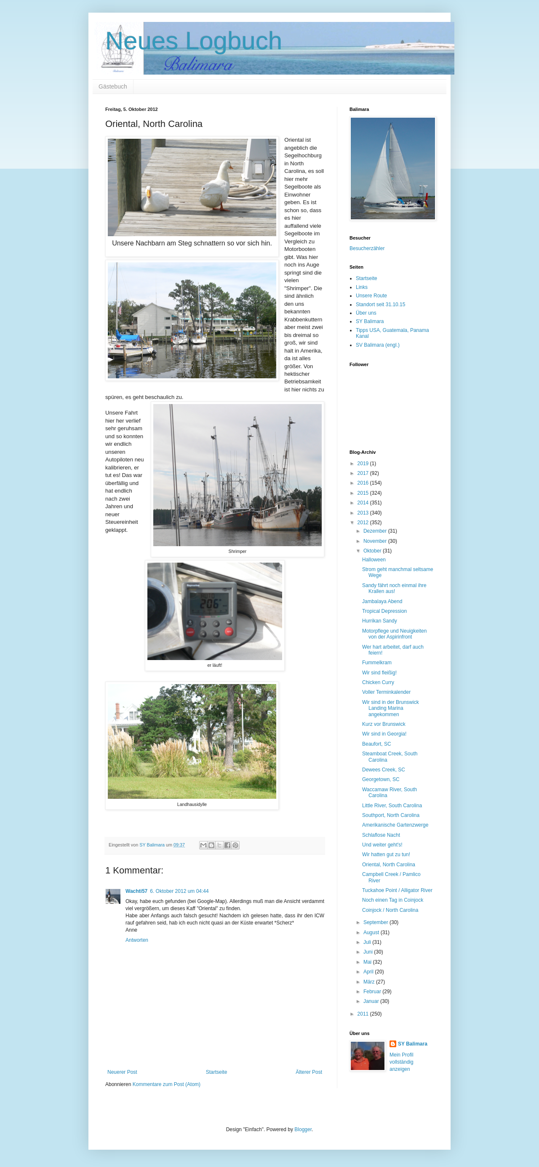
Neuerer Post (122, 1072)
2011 (364, 1014)
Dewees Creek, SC (383, 770)
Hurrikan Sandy (379, 621)
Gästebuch (113, 86)
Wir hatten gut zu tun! (386, 854)
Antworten (136, 940)
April (369, 972)
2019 (364, 463)
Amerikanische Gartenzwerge (395, 825)
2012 (364, 523)
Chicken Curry (378, 682)
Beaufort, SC (376, 744)
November (375, 541)
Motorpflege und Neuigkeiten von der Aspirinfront (394, 634)
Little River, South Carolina (392, 806)
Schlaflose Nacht (381, 835)
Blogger (303, 1129)
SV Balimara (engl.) (378, 345)
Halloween (374, 560)
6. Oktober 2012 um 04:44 (179, 891)
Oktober (373, 551)
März (369, 982)
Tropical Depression (384, 611)
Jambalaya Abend (382, 601)
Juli (367, 942)
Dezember (375, 531)
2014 (364, 503)
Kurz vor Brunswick (384, 724)
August (372, 932)
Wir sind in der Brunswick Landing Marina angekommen (390, 708)
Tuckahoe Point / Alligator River (397, 890)
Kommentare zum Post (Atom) (166, 1084)
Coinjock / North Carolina (390, 910)
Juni (368, 952)
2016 (364, 483)
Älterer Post (309, 1072)
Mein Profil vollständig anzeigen (402, 1062)
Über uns (366, 313)
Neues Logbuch (193, 41)
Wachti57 (136, 891)
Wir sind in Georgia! (384, 734)
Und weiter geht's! (382, 845)
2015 (364, 493)
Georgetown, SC (381, 779)
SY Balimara (370, 321)
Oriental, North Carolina (388, 865)
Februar (372, 992)
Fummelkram (377, 663)
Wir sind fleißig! (379, 673)
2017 (364, 473)
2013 (364, 513)
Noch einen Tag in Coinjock (392, 900)
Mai (368, 962)
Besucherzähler (367, 248)
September (376, 922)
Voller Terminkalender (386, 692)
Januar (371, 1001)
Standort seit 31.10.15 (380, 304)
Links (362, 287)
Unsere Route (371, 296)
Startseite (216, 1072)
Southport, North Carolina (390, 815)
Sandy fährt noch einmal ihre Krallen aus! (394, 588)
